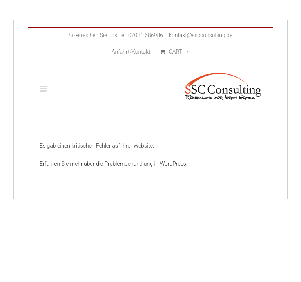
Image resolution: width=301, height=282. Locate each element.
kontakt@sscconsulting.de (200, 35)
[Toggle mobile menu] (44, 89)
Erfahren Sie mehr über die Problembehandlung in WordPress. (113, 164)
